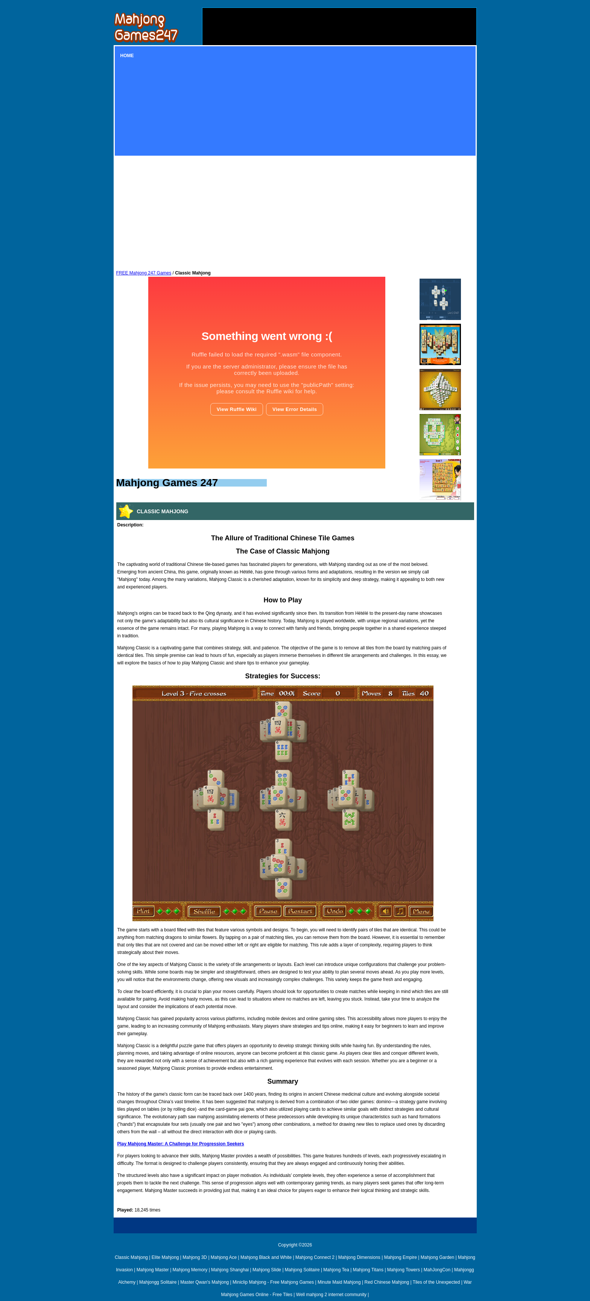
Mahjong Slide (266, 1269)
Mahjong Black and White (266, 1257)
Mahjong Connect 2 (315, 1257)
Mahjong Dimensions (359, 1257)
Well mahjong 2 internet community (331, 1294)
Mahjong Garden (437, 1257)
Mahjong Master (153, 1269)
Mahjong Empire (400, 1257)
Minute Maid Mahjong (339, 1282)
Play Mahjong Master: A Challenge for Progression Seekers (180, 1143)
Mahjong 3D (194, 1257)
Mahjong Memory (190, 1269)
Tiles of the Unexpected (436, 1282)
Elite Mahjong (165, 1257)
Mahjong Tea (336, 1269)
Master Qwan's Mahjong (204, 1282)
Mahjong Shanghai (230, 1269)
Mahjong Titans (368, 1269)
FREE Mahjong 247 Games (144, 273)
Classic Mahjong (131, 1257)
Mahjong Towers (403, 1269)
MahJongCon (437, 1269)
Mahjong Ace (224, 1257)
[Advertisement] (339, 60)
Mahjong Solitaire (302, 1269)
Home (127, 55)
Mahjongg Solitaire (157, 1282)
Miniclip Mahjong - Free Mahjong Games (273, 1282)
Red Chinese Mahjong (386, 1282)
